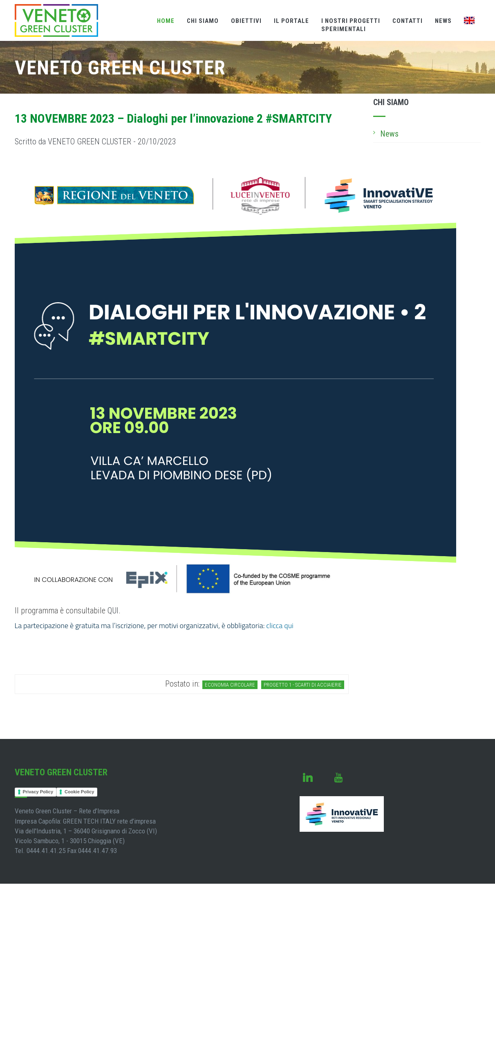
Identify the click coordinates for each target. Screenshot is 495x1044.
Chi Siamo (203, 21)
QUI (113, 610)
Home (166, 21)
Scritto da (95, 141)
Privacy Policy (38, 791)
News (443, 21)
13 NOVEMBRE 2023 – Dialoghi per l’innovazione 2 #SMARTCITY (173, 118)
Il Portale (291, 21)
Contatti (407, 21)
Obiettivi (246, 21)
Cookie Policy (79, 791)
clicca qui (279, 625)
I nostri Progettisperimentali (350, 25)
